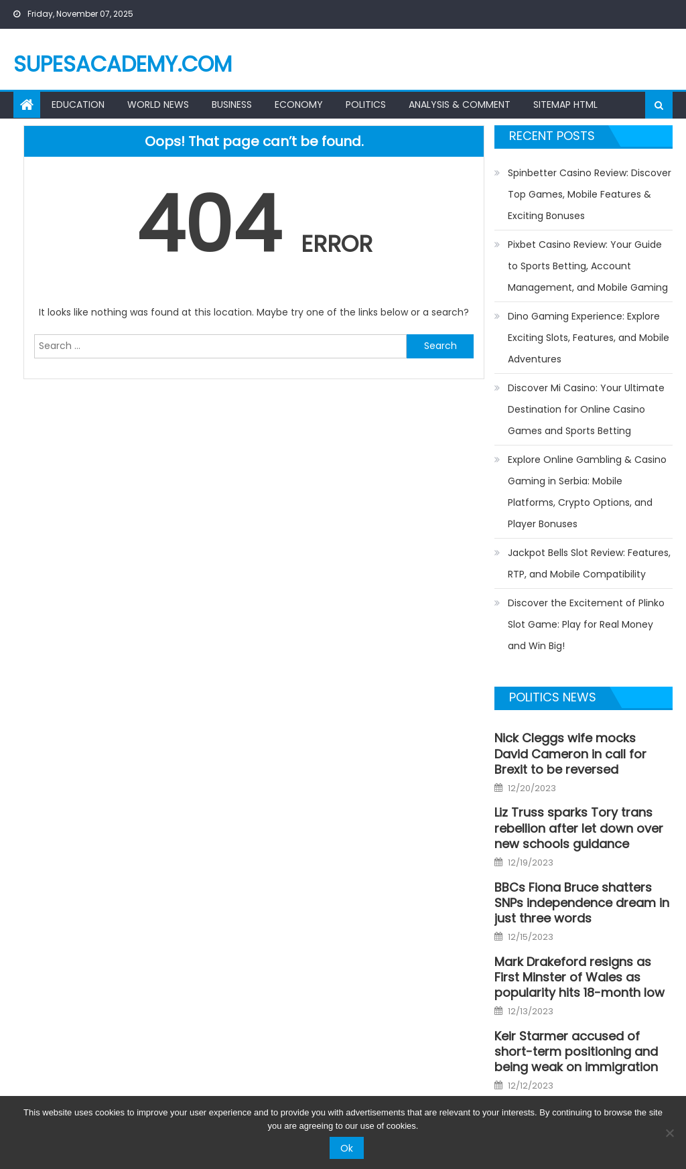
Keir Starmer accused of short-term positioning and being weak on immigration (576, 1051)
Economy (299, 104)
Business (232, 104)
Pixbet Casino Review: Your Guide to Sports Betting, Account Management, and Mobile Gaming (588, 266)
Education (78, 104)
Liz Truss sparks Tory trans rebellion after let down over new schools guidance (578, 828)
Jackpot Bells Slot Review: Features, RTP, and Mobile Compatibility (589, 563)
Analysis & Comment (459, 104)
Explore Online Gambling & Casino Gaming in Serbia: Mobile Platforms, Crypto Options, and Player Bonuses (587, 492)
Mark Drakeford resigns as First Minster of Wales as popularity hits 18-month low (579, 977)
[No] (669, 1133)
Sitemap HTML (565, 104)
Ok (346, 1148)
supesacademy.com (122, 64)
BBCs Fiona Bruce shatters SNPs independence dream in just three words (581, 903)
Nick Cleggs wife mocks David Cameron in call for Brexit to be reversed (570, 753)
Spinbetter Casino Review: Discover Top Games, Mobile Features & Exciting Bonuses (589, 194)
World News (158, 104)
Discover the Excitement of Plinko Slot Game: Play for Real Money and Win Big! (586, 624)
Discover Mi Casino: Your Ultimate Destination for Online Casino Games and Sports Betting (586, 409)
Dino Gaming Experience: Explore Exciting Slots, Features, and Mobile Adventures (588, 338)
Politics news (552, 697)
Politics (366, 104)
